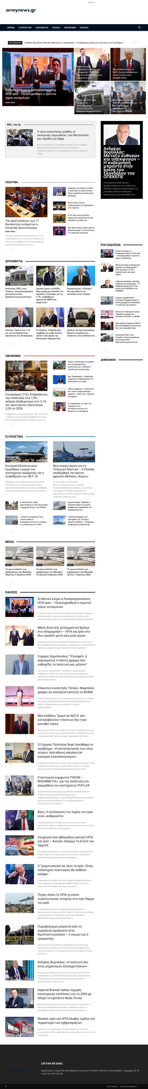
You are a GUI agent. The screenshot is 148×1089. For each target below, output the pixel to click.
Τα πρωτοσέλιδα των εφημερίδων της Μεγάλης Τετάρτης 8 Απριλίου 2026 (49, 572)
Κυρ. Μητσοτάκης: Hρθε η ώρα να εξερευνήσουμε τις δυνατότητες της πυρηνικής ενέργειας (81, 230)
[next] (138, 43)
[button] (139, 27)
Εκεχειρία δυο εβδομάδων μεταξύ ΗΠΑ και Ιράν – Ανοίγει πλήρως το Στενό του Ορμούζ (66, 841)
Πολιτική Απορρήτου (128, 1086)
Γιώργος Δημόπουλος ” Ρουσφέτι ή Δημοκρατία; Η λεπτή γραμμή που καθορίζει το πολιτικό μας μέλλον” (62, 660)
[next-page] (11, 251)
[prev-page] (7, 251)
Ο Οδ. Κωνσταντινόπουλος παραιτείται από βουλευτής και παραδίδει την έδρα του (80, 217)
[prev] (134, 43)
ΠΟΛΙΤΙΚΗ (9, 216)
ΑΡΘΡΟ (104, 287)
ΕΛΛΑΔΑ (56, 27)
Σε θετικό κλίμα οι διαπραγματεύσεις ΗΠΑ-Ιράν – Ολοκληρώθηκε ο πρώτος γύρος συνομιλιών (64, 603)
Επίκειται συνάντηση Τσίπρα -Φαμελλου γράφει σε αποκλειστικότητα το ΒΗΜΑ (127, 314)
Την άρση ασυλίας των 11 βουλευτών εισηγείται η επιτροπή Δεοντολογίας (22, 224)
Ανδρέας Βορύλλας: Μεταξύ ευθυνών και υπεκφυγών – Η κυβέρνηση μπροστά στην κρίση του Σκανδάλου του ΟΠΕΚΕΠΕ (122, 162)
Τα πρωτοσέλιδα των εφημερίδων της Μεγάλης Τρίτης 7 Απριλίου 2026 (80, 572)
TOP (7, 86)
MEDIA (8, 565)
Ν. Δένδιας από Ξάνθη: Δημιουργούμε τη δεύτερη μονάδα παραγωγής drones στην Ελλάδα (33, 504)
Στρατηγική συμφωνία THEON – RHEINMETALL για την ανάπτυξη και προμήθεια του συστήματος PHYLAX (64, 781)
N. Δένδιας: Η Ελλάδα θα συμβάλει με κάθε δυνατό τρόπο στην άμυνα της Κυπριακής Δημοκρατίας (49, 334)
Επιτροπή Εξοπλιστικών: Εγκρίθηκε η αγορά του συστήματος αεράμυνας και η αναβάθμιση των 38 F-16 (24, 471)
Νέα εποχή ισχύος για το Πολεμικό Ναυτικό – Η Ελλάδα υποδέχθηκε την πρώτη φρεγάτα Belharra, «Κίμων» (73, 471)
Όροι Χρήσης (112, 1086)
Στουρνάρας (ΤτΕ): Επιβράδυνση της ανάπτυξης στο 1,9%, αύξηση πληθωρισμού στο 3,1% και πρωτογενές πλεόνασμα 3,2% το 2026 (26, 401)
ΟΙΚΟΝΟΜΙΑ (70, 27)
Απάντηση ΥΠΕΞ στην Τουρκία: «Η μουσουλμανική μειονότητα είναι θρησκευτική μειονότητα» (19, 292)
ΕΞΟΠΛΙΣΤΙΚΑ (25, 27)
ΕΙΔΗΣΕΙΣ (84, 27)
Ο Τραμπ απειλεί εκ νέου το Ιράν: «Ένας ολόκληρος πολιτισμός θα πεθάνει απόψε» (65, 870)
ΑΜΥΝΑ (11, 27)
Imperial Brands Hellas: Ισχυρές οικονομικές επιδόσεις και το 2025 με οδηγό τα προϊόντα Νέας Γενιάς (64, 994)
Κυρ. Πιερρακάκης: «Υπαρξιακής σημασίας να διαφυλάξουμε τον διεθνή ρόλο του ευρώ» (80, 378)
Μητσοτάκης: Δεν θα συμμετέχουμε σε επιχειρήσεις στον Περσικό (81, 205)
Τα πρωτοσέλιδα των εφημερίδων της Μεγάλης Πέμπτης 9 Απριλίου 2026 (18, 572)
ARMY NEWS (10, 231)
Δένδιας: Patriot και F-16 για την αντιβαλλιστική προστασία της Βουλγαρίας (19, 333)
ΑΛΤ (9, 145)
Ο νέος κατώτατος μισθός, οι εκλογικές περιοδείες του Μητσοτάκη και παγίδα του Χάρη (63, 135)
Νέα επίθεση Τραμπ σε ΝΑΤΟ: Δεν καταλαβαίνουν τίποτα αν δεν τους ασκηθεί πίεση (62, 719)
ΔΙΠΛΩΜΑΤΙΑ (41, 27)
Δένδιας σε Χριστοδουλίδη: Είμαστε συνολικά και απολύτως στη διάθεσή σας (81, 333)
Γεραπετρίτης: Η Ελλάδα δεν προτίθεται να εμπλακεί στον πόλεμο (79, 291)
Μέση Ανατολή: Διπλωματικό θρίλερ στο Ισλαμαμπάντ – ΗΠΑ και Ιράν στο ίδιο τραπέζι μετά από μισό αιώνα (64, 631)
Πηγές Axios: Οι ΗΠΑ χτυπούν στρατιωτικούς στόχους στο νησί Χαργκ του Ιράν (66, 899)
